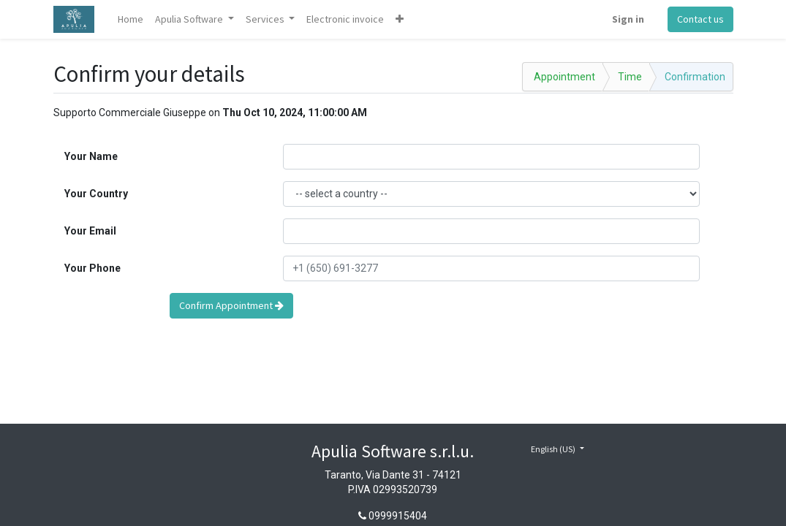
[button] (399, 19)
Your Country (96, 193)
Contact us (700, 19)
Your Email (90, 231)
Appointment (564, 77)
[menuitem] (130, 19)
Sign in (628, 19)
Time (630, 77)
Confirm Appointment (231, 305)
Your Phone (92, 268)
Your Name (91, 156)
